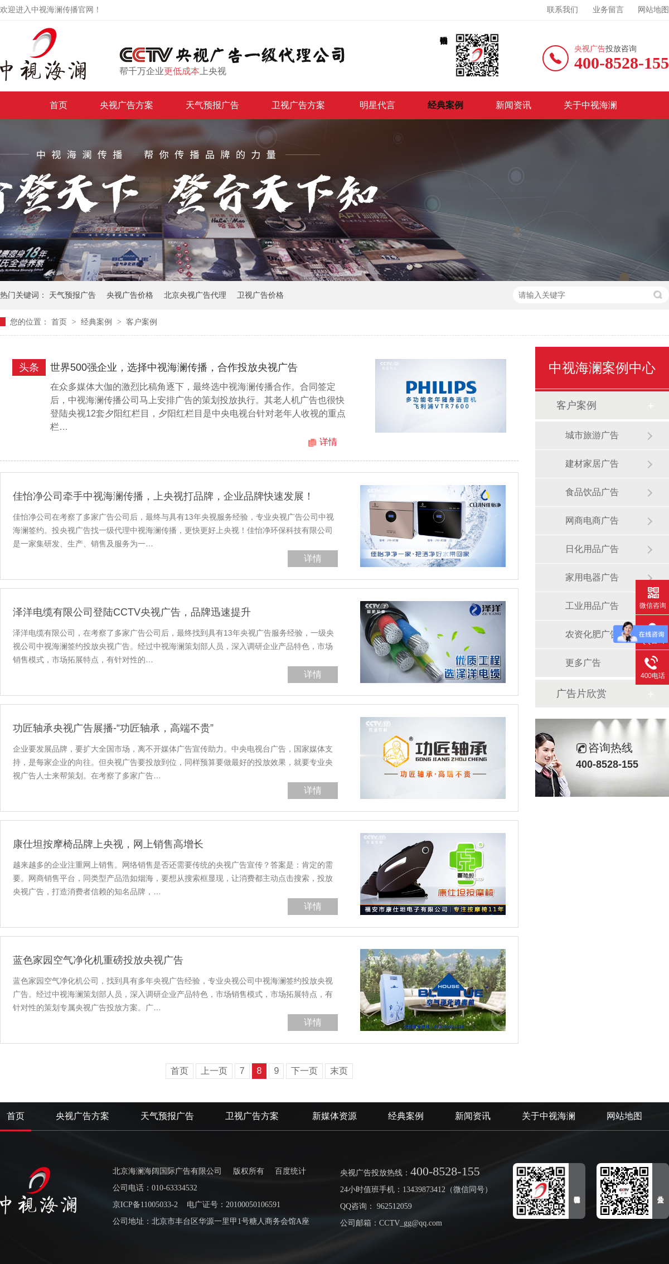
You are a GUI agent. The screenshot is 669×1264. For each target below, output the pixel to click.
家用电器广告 (592, 577)
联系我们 (562, 10)
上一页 (214, 1071)
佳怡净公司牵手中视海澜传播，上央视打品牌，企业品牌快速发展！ (163, 496)
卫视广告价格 (260, 294)
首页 (58, 105)
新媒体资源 (334, 1116)
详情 (328, 442)
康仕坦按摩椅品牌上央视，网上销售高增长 (108, 844)
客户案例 (141, 321)
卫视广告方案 (299, 105)
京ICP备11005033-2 (145, 1204)
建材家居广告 (592, 463)
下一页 (304, 1071)
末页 (339, 1071)
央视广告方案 (126, 105)
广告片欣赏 (581, 693)
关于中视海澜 (590, 105)
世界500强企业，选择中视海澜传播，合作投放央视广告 (174, 367)
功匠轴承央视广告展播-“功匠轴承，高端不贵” (113, 728)
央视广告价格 (129, 294)
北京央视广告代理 (195, 294)
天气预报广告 (212, 105)
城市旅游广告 (592, 435)
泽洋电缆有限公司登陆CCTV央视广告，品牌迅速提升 (132, 612)
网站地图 (653, 10)
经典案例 (445, 105)
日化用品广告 (592, 549)
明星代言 (377, 105)
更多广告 (583, 662)
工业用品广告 (592, 606)
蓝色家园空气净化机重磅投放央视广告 (98, 960)
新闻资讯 (513, 105)
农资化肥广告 (592, 634)
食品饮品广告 (592, 492)
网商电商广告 (592, 520)
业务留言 (608, 10)
